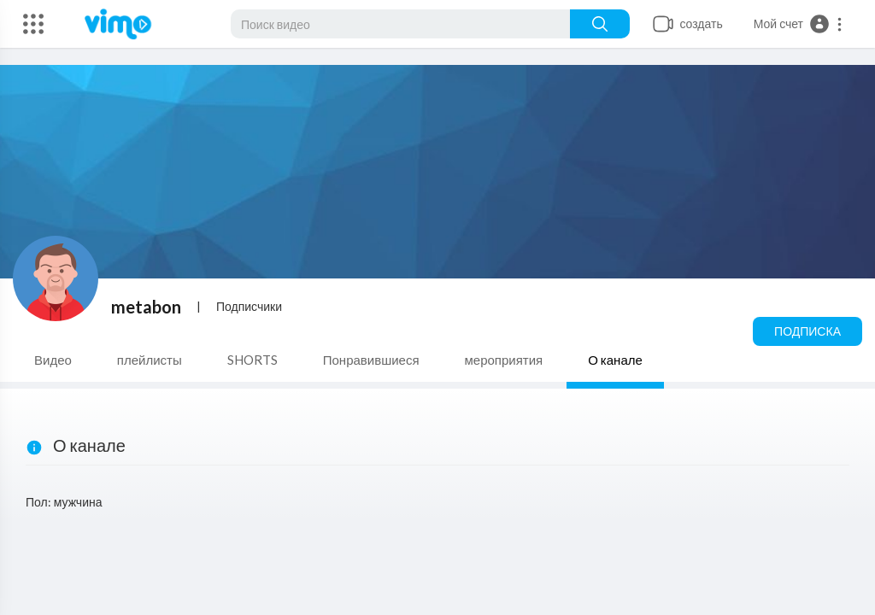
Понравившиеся (371, 359)
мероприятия (504, 359)
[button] (798, 24)
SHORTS (252, 359)
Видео (53, 359)
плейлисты (149, 359)
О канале (615, 359)
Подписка (807, 331)
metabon (146, 306)
